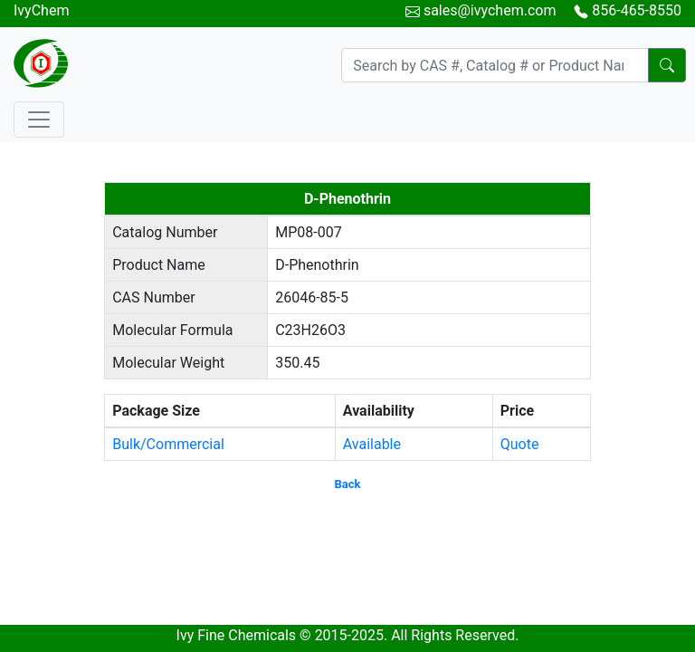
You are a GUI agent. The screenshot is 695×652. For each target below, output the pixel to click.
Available (372, 444)
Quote (519, 444)
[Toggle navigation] (39, 119)
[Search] (495, 65)
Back (348, 484)
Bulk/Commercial (168, 444)
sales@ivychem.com (490, 10)
